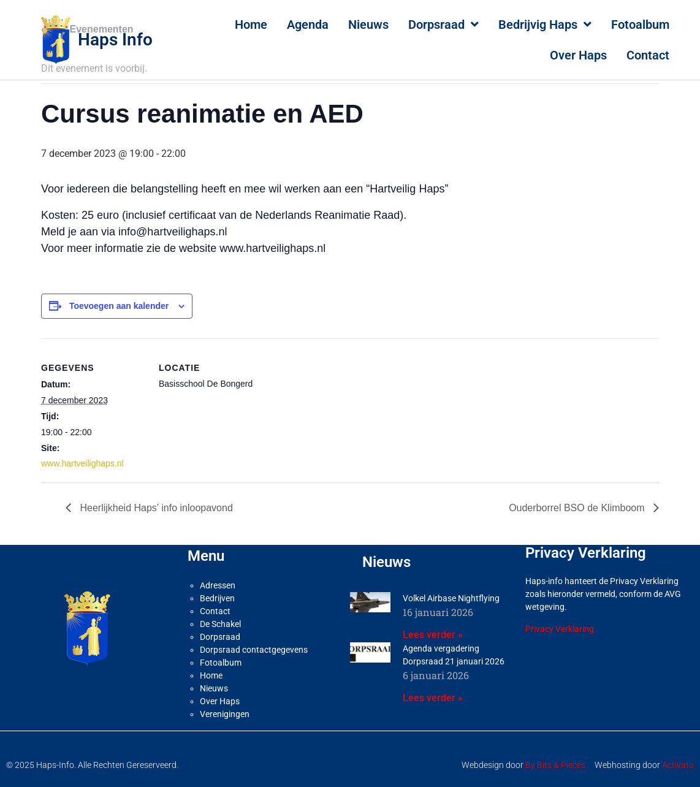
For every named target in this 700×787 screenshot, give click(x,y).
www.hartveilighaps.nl (82, 463)
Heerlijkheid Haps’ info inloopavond (155, 508)
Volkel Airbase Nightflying (451, 598)
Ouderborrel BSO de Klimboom (578, 508)
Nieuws (368, 24)
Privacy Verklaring (559, 629)
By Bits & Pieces (555, 765)
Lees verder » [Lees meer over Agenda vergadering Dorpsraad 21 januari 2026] (433, 698)
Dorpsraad (443, 24)
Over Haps (578, 55)
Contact (647, 55)
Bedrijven (217, 598)
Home (251, 24)
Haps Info (115, 39)
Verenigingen (224, 714)
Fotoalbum (640, 24)
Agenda (308, 24)
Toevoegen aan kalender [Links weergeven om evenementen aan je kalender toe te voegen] (119, 306)
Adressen (217, 585)
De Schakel (220, 624)
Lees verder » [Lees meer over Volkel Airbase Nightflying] (433, 635)
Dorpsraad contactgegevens (254, 650)
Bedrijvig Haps (545, 24)
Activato (678, 765)
